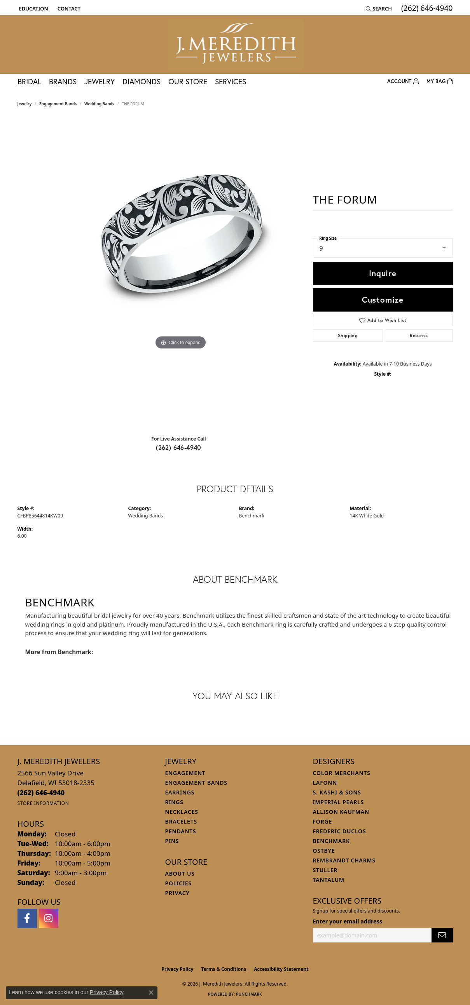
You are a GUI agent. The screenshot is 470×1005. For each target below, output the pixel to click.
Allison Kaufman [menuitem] (341, 811)
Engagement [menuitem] (185, 773)
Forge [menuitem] (322, 821)
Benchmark (251, 515)
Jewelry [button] (99, 81)
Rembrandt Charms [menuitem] (344, 860)
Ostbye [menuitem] (324, 850)
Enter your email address (348, 921)
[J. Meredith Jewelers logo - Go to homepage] (235, 44)
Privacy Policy (178, 969)
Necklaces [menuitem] (181, 811)
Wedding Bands (99, 103)
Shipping (348, 335)
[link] (68, 8)
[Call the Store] (41, 792)
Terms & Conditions (223, 969)
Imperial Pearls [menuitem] (338, 802)
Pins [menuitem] (172, 841)
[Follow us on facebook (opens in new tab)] (27, 918)
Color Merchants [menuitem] (341, 773)
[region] (180, 273)
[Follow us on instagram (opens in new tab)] (48, 918)
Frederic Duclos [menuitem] (339, 831)
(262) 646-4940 (178, 447)
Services (230, 81)
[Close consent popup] (151, 992)
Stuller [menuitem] (325, 870)
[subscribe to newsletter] (442, 935)
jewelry (24, 103)
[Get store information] (43, 803)
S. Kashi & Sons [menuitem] (337, 792)
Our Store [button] (187, 81)
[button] (32, 8)
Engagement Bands (58, 103)
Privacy (177, 893)
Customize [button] (383, 299)
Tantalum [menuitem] (328, 879)
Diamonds (141, 81)
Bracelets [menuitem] (181, 821)
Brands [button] (63, 81)
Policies (178, 883)
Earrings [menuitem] (180, 792)
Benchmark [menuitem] (331, 841)
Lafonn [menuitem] (325, 782)
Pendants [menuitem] (180, 831)
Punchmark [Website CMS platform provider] (249, 994)
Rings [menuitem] (174, 802)
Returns (419, 335)
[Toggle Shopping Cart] (439, 81)
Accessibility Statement (281, 969)
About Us (180, 873)
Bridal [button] (29, 81)
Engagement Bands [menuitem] (196, 782)
